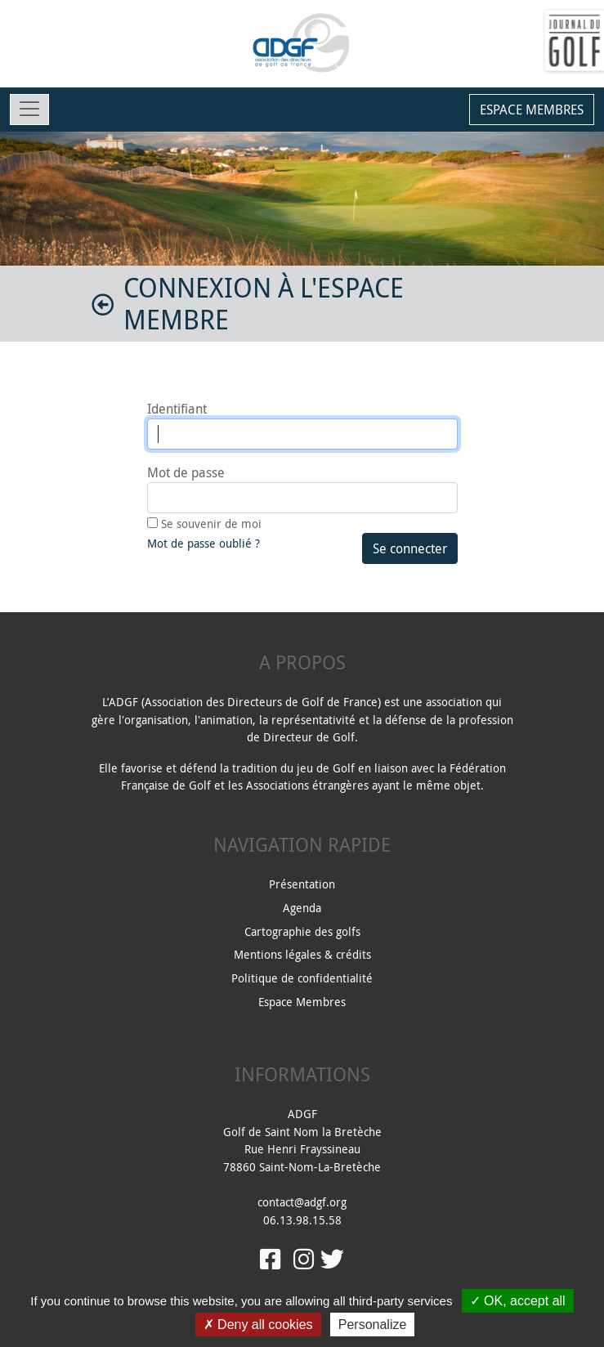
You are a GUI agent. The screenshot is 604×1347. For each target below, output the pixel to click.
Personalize (372, 1324)
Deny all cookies (258, 1324)
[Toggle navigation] (29, 109)
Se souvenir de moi (211, 523)
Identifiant (177, 409)
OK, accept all (518, 1301)
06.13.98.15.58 (302, 1220)
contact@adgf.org (302, 1202)
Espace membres (532, 110)
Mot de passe (186, 472)
